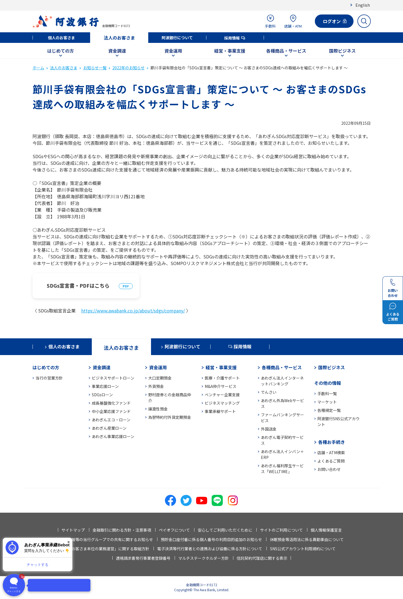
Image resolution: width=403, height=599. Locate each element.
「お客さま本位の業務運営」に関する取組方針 (108, 548)
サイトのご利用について (281, 530)
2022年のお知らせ (128, 67)
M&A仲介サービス (220, 386)
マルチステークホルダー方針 (203, 558)
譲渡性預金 (158, 409)
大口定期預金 (160, 378)
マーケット (327, 402)
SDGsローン (102, 394)
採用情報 (232, 38)
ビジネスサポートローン (113, 378)
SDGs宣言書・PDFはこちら (78, 285)
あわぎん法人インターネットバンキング (282, 381)
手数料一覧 (327, 393)
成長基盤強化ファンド (111, 403)
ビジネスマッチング (222, 403)
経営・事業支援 (229, 50)
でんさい (268, 392)
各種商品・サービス (286, 50)
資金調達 (117, 50)
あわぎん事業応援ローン (113, 436)
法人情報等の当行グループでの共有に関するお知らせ (106, 539)
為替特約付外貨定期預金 (169, 417)
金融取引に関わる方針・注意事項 (122, 530)
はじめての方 (60, 50)
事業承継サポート (220, 411)
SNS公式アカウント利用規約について (303, 548)
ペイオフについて (174, 530)
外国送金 (268, 429)
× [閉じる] (68, 542)
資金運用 (173, 50)
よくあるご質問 (331, 461)
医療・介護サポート (222, 378)
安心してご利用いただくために (225, 530)
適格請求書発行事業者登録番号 (143, 558)
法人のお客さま (119, 37)
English (362, 5)
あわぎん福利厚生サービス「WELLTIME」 (282, 468)
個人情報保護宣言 (326, 530)
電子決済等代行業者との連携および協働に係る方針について (209, 548)
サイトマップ (73, 530)
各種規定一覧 (329, 410)
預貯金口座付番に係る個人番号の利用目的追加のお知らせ (211, 539)
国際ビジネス (342, 50)
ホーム (38, 67)
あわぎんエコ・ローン (111, 419)
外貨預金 (156, 386)
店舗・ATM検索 (331, 452)
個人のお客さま (61, 37)
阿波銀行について (177, 37)
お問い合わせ (329, 469)
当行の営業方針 (49, 378)
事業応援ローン (105, 386)
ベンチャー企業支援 (222, 394)
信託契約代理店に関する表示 (262, 558)
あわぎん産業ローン (109, 428)
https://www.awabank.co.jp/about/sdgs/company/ (133, 310)
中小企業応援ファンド (111, 411)
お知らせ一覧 (95, 67)
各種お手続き (331, 442)
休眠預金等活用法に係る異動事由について (307, 539)
